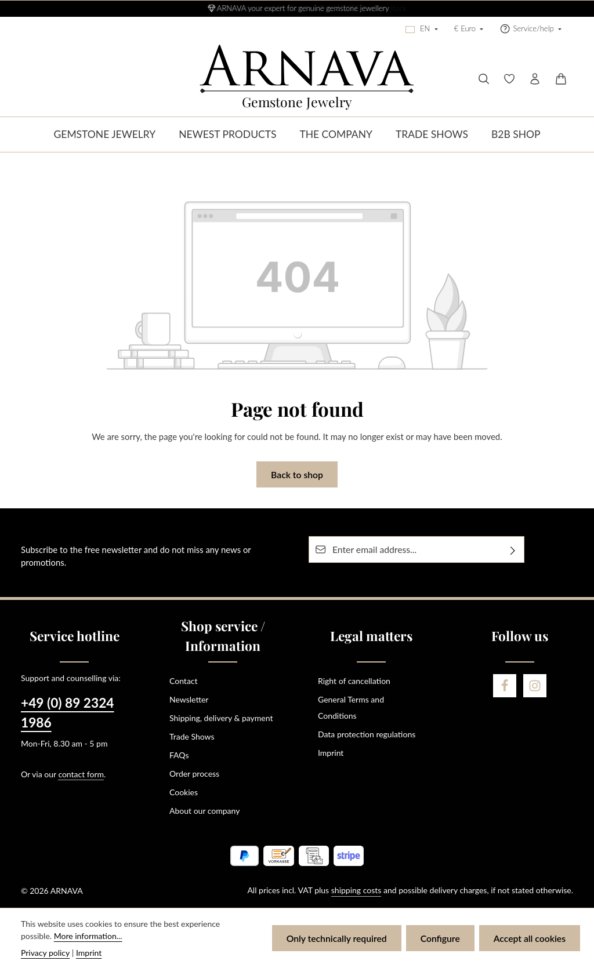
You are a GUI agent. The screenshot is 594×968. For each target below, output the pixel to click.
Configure (440, 938)
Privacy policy (45, 953)
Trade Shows (192, 736)
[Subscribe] (513, 549)
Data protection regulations (366, 734)
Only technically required (337, 938)
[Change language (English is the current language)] (422, 29)
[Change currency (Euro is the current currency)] (469, 29)
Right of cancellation (354, 681)
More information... (88, 936)
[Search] (483, 78)
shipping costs (356, 890)
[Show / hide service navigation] (530, 29)
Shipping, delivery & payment (221, 718)
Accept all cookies (530, 938)
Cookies (183, 792)
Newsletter (188, 699)
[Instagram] (534, 685)
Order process (194, 773)
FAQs (179, 755)
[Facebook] (504, 685)
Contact (183, 681)
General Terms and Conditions (351, 707)
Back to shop (297, 474)
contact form (81, 774)
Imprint (330, 753)
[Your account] (534, 78)
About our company (204, 811)
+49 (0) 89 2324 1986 (67, 712)
